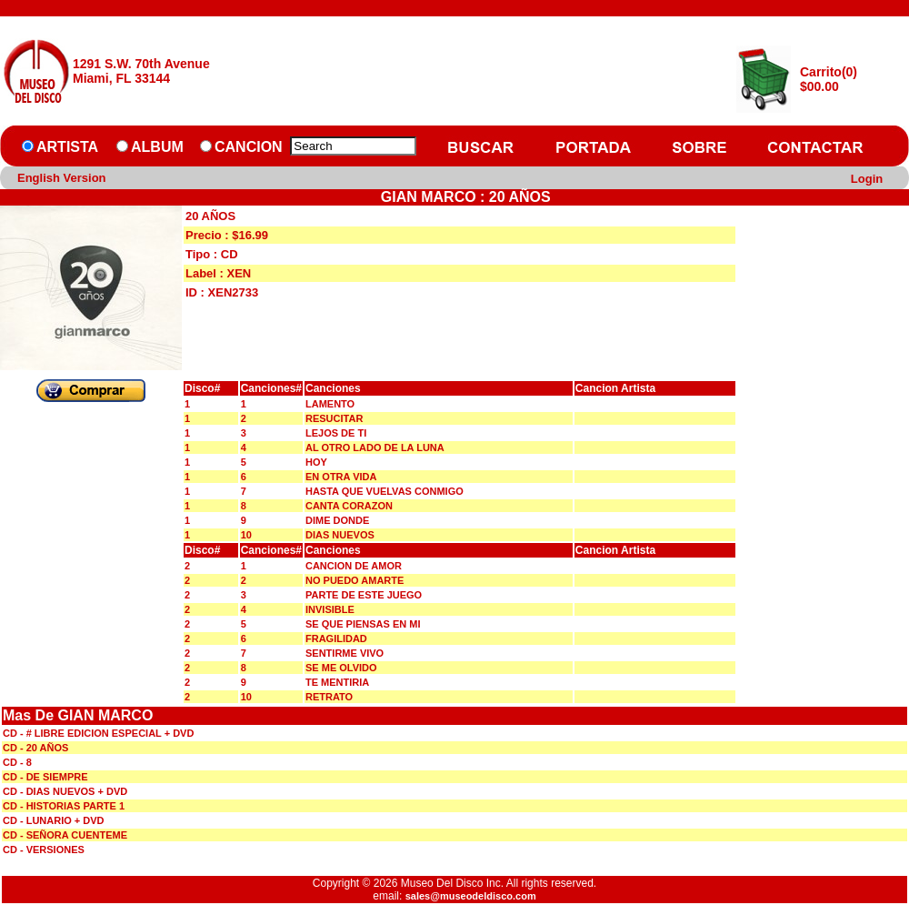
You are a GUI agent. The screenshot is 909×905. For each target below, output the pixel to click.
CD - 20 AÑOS (35, 747)
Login (867, 179)
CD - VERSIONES (44, 849)
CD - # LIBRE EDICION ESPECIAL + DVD (98, 733)
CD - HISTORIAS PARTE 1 (64, 805)
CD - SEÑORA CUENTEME (65, 835)
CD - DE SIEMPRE (45, 776)
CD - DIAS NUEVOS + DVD (65, 791)
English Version (61, 178)
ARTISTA (67, 147)
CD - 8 (17, 762)
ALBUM (157, 147)
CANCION (249, 147)
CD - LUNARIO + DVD (54, 820)
